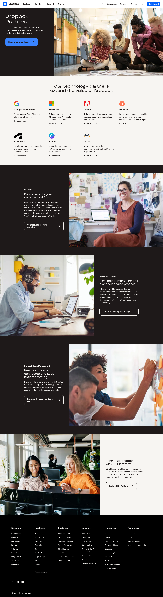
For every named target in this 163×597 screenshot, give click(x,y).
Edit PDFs (62, 553)
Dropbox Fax (39, 564)
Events (107, 537)
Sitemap (85, 559)
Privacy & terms (87, 541)
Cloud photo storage (66, 541)
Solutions (15, 549)
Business (38, 541)
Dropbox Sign (40, 557)
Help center (86, 534)
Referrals (108, 557)
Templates (15, 560)
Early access (16, 557)
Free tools (15, 564)
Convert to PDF (64, 560)
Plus (36, 534)
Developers (109, 549)
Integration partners (112, 564)
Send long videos (64, 537)
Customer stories (111, 541)
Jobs (130, 537)
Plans (37, 568)
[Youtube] (22, 582)
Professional (39, 537)
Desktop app (16, 534)
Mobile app (15, 537)
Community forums (112, 553)
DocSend (38, 553)
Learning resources (89, 563)
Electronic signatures (66, 557)
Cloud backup (63, 549)
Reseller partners (111, 560)
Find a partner (110, 568)
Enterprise (38, 545)
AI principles (86, 555)
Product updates (41, 572)
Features (14, 545)
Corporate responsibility (137, 545)
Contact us (86, 537)
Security (14, 553)
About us (131, 534)
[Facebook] (17, 582)
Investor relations (134, 541)
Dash (37, 549)
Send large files (64, 534)
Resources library (111, 545)
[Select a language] (102, 4)
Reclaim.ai (39, 560)
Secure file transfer (65, 545)
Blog (106, 534)
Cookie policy (87, 545)
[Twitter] (12, 582)
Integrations (15, 541)
